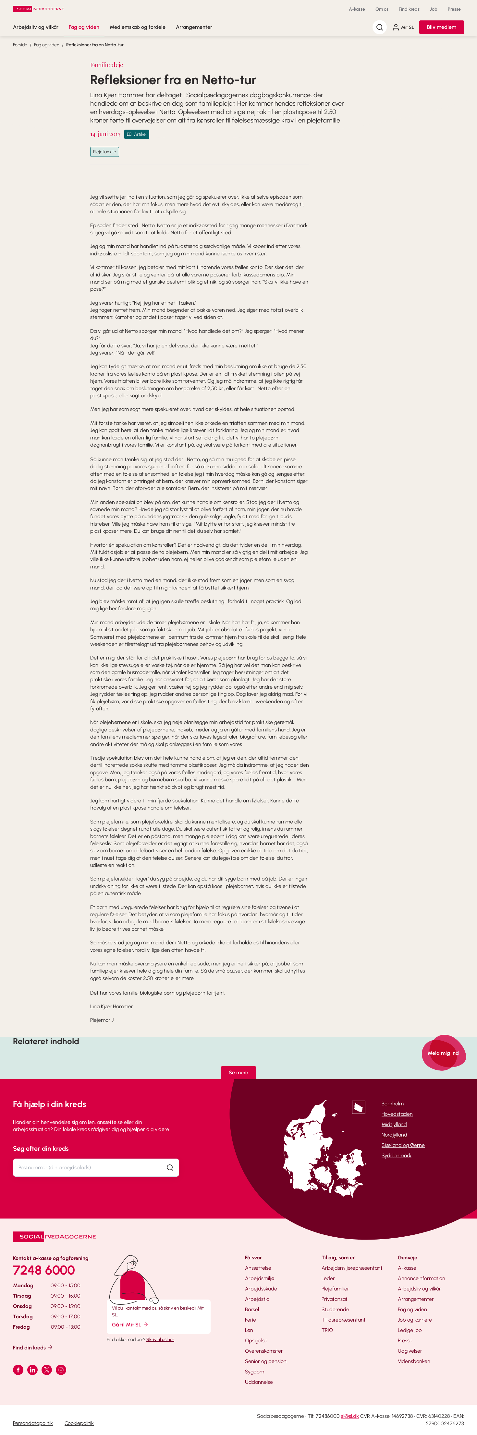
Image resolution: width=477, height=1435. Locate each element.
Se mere (238, 1072)
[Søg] (380, 27)
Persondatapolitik (33, 1423)
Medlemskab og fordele (137, 27)
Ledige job (410, 1330)
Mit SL (403, 27)
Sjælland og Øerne (403, 1145)
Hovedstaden (397, 1114)
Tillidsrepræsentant (344, 1320)
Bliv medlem (441, 27)
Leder (328, 1278)
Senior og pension (266, 1361)
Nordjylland (394, 1135)
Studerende (335, 1309)
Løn (249, 1330)
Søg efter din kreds (41, 1148)
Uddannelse (259, 1382)
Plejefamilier (335, 1289)
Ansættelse (258, 1268)
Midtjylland (394, 1124)
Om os (381, 9)
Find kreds (409, 9)
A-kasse (357, 9)
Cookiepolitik (79, 1423)
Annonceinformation (421, 1278)
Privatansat (335, 1299)
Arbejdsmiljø (259, 1278)
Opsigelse (256, 1340)
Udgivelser (410, 1351)
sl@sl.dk (350, 1416)
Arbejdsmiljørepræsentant (352, 1268)
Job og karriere (415, 1320)
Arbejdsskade (261, 1289)
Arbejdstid (257, 1299)
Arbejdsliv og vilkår (35, 27)
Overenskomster (264, 1351)
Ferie (250, 1320)
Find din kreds (33, 1347)
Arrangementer (194, 27)
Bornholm (393, 1104)
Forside (20, 45)
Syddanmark (396, 1155)
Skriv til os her (160, 1339)
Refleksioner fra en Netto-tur (95, 45)
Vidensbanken (414, 1361)
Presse (454, 9)
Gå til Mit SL (130, 1324)
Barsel (252, 1309)
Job (433, 9)
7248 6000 (44, 1270)
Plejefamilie (104, 152)
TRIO (327, 1330)
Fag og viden (84, 27)
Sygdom (254, 1372)
